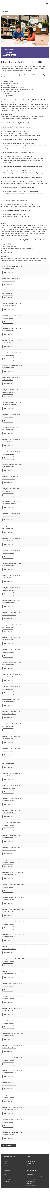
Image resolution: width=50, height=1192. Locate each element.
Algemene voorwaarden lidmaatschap (35, 1176)
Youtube (6, 1168)
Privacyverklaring (31, 1179)
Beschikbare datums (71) (12, 49)
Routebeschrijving (31, 1165)
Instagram (6, 1161)
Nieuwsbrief (7, 1170)
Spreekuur (13, 55)
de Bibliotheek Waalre (8, 268)
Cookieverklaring (31, 1181)
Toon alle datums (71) (8, 1145)
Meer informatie (8, 272)
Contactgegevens (31, 1161)
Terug (6, 11)
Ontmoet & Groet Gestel (8, 281)
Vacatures (29, 1168)
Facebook (6, 1159)
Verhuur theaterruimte (32, 1170)
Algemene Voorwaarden (32, 1185)
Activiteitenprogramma (9, 1176)
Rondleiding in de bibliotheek (11, 1179)
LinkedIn (6, 1165)
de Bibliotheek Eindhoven (9, 305)
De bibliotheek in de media (33, 1159)
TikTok (5, 1163)
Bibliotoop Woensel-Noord (9, 318)
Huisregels (29, 1183)
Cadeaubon (7, 1181)
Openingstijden (30, 1163)
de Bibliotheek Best (7, 293)
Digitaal (7, 55)
